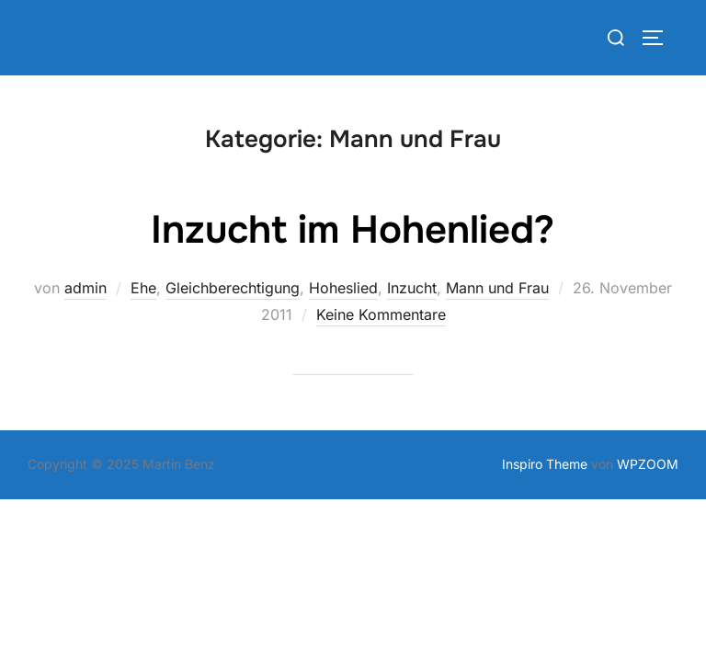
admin (85, 288)
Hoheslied (343, 288)
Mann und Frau (497, 288)
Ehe (143, 288)
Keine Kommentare (381, 314)
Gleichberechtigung (232, 288)
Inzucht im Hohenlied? (352, 230)
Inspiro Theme (544, 464)
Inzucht (412, 288)
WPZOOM (647, 464)
